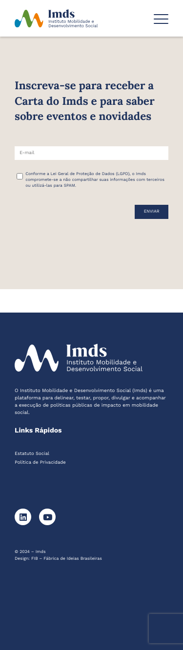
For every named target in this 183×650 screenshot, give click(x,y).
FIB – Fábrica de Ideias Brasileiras (66, 558)
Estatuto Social (32, 453)
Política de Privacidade (40, 462)
